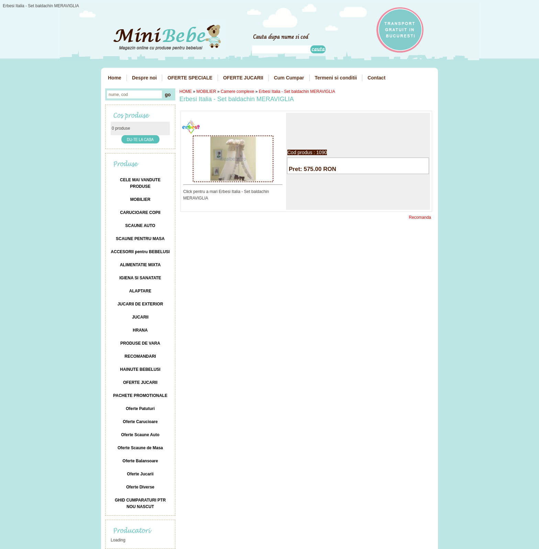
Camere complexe (237, 91)
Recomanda (420, 217)
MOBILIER (206, 91)
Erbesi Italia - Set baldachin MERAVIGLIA (297, 91)
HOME (185, 91)
